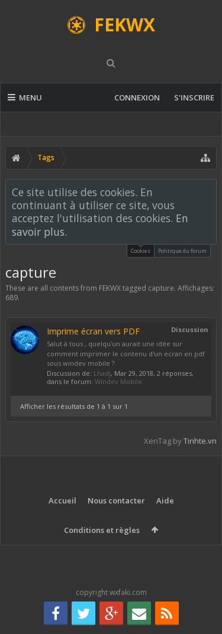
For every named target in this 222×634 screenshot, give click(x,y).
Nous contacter (116, 500)
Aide (165, 500)
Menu (25, 97)
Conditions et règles (102, 530)
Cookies (140, 250)
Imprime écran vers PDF (93, 331)
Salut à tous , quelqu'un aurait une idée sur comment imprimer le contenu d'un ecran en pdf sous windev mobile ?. (126, 353)
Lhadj (102, 373)
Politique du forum (182, 251)
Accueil (62, 500)
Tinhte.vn (200, 440)
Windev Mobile (118, 381)
